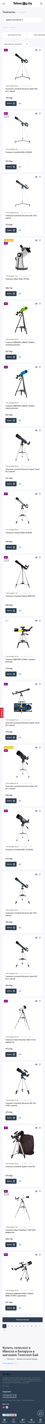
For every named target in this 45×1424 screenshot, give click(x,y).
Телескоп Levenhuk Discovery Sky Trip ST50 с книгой (20, 1104)
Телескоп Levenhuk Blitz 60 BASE (18, 533)
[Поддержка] (41, 3)
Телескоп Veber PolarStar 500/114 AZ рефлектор (20, 1041)
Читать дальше (9, 1363)
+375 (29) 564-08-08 (9, 1397)
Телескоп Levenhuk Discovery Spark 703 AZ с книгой (21, 787)
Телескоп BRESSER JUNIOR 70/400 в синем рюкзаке (20, 407)
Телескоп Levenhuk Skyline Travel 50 (20, 1167)
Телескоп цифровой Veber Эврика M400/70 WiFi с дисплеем (19, 1294)
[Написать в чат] (41, 1413)
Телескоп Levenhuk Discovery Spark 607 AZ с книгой (21, 977)
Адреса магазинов (14, 20)
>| (4, 1330)
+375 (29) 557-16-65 (9, 1395)
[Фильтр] (1, 713)
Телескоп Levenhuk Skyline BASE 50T (20, 596)
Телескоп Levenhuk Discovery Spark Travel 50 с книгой (22, 470)
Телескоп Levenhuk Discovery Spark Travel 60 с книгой (22, 724)
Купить (11, 103)
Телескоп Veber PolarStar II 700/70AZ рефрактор (20, 1231)
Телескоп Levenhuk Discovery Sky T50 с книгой (21, 217)
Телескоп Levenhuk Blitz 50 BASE (18, 152)
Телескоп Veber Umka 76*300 (17, 279)
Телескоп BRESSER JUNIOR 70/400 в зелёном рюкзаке (20, 343)
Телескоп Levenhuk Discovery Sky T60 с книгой (21, 914)
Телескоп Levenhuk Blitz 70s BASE (19, 850)
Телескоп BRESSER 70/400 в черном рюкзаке (20, 660)
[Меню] (3, 3)
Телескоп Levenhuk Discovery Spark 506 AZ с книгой (21, 90)
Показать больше (22, 1320)
